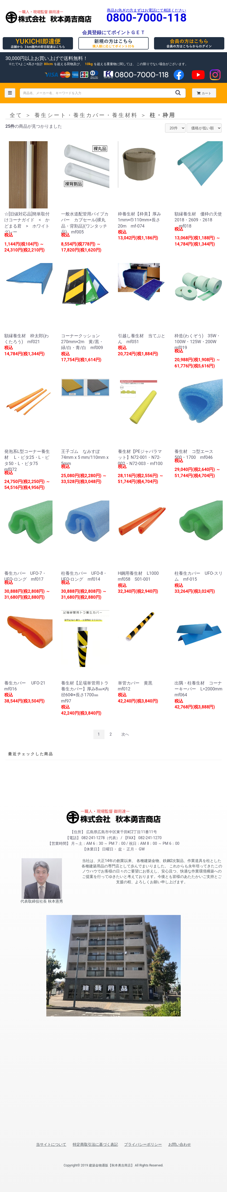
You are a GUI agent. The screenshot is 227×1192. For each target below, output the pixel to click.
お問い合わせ (179, 1144)
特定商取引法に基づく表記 (95, 1144)
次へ (125, 734)
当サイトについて (51, 1144)
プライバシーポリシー (143, 1144)
